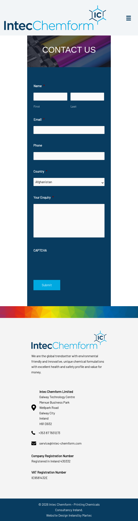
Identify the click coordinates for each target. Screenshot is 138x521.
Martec (87, 515)
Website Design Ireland (62, 515)
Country (40, 171)
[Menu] (128, 18)
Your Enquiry (43, 197)
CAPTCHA (40, 250)
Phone (37, 145)
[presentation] (65, 265)
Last (74, 106)
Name (39, 86)
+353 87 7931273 (49, 433)
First (37, 106)
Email (39, 119)
